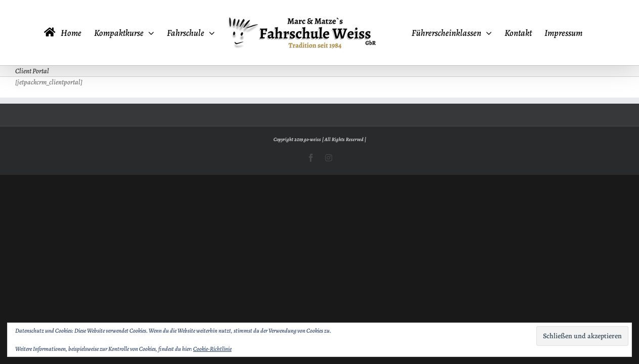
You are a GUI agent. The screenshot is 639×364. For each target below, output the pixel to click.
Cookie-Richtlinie (212, 349)
